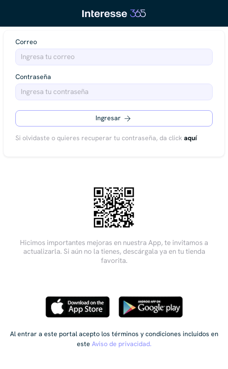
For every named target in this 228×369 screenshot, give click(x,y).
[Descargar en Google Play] (151, 307)
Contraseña (33, 76)
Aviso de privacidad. (122, 343)
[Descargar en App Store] (77, 307)
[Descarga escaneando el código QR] (114, 207)
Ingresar (114, 119)
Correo (26, 41)
